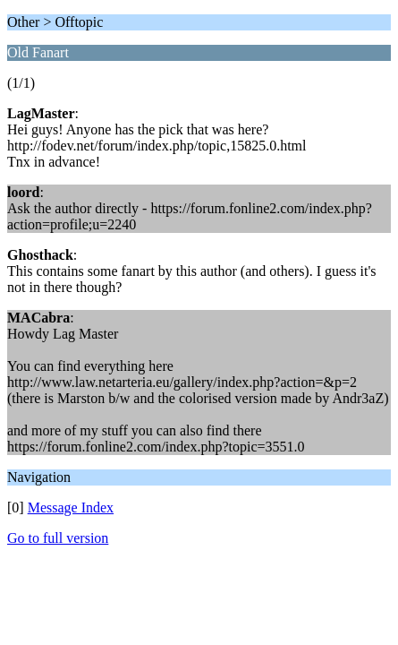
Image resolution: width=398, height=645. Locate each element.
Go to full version (57, 538)
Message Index (71, 507)
